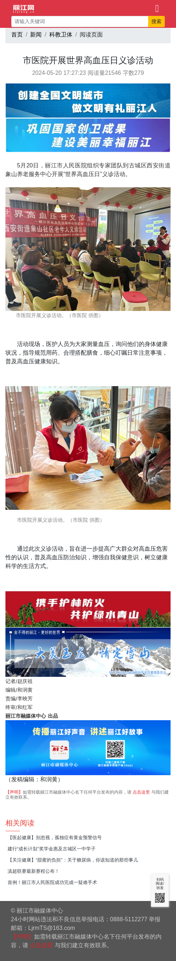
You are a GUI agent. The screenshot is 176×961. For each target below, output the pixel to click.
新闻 (36, 34)
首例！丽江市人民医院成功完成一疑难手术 (52, 882)
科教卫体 (60, 34)
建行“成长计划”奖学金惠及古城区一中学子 (52, 848)
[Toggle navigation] (157, 8)
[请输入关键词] (79, 21)
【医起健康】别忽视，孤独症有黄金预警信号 (55, 837)
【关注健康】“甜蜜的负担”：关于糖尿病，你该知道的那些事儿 (73, 860)
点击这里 (141, 792)
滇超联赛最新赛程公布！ (33, 871)
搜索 (156, 21)
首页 (17, 34)
